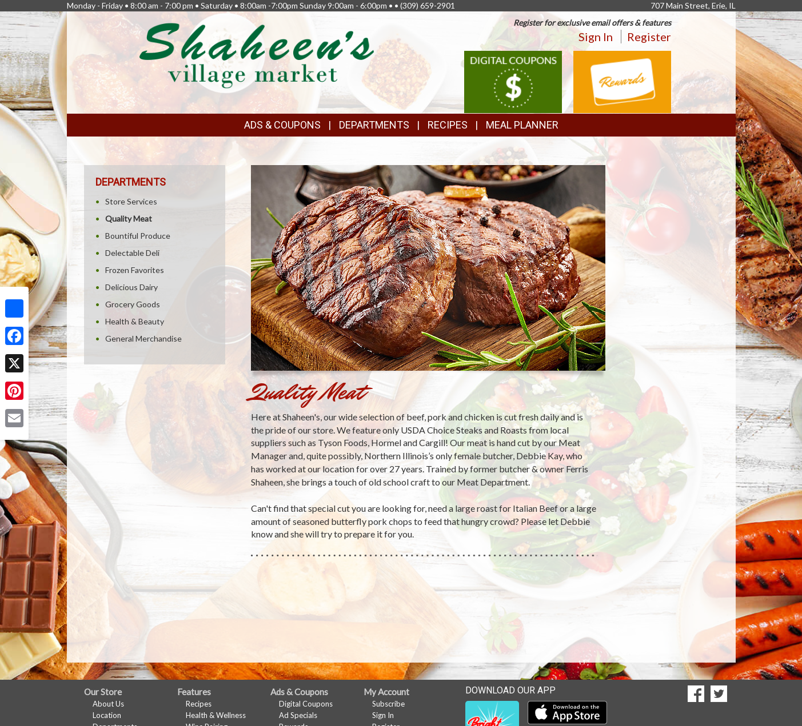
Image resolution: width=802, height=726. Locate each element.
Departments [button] (374, 125)
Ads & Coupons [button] (282, 125)
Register (649, 36)
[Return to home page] (256, 54)
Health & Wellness (216, 715)
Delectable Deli (132, 253)
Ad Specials (298, 715)
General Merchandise (143, 338)
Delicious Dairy (131, 287)
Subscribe (388, 703)
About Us (108, 703)
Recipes (448, 125)
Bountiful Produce (137, 235)
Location (107, 715)
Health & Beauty (134, 321)
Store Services (131, 201)
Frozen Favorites (134, 270)
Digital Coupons (306, 703)
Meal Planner (522, 125)
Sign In (595, 36)
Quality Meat (128, 218)
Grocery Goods (132, 304)
